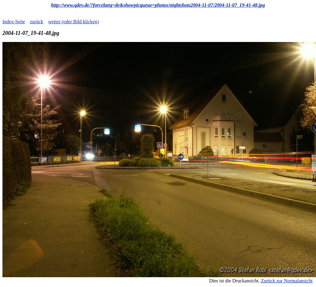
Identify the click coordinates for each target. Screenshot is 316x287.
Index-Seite (13, 21)
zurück (36, 21)
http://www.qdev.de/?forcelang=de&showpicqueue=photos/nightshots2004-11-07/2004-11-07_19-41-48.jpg (158, 5)
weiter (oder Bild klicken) (73, 21)
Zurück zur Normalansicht (287, 280)
